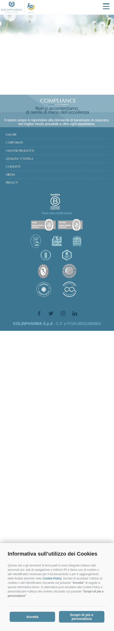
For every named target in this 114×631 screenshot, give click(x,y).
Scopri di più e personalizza (81, 619)
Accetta (32, 619)
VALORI (11, 134)
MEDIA (10, 174)
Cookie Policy (52, 580)
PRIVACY (12, 182)
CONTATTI (13, 167)
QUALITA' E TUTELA (19, 159)
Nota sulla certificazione (57, 213)
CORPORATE (14, 142)
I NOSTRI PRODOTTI (20, 151)
